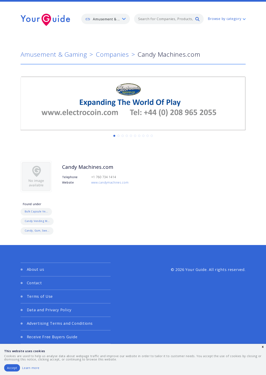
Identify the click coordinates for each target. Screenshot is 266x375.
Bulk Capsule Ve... (36, 211)
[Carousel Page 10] (152, 136)
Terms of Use (40, 296)
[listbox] (105, 19)
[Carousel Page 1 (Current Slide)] (114, 136)
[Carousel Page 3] (123, 136)
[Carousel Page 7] (139, 136)
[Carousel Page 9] (148, 136)
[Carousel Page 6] (135, 136)
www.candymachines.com (110, 182)
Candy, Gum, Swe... (37, 230)
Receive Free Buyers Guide (52, 336)
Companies (112, 54)
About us (35, 269)
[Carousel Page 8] (143, 136)
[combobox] (169, 19)
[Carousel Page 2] (118, 136)
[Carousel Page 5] (131, 136)
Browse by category (224, 18)
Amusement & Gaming (54, 54)
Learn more (30, 368)
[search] (197, 19)
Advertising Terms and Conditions (60, 323)
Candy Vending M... (37, 221)
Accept (12, 368)
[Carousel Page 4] (127, 136)
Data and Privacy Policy (49, 309)
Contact (34, 282)
